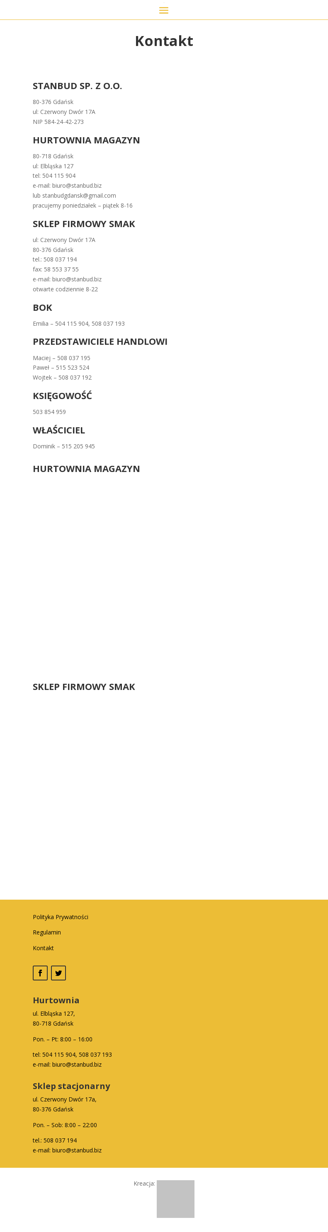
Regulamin (47, 932)
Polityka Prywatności (60, 917)
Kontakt (43, 948)
